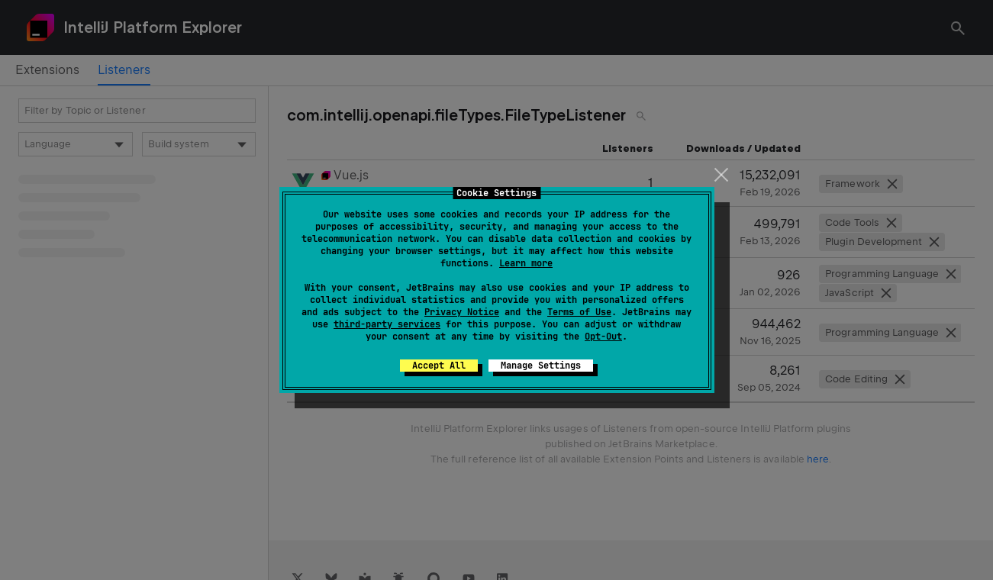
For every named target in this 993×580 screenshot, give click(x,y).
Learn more (526, 263)
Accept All (439, 365)
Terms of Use (579, 312)
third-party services (387, 324)
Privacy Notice (461, 312)
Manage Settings (541, 365)
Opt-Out (603, 336)
